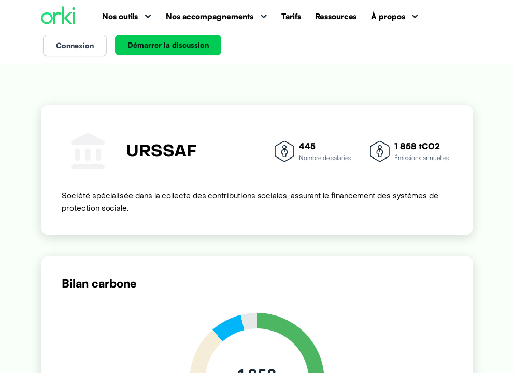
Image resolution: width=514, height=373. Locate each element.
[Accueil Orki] (58, 16)
